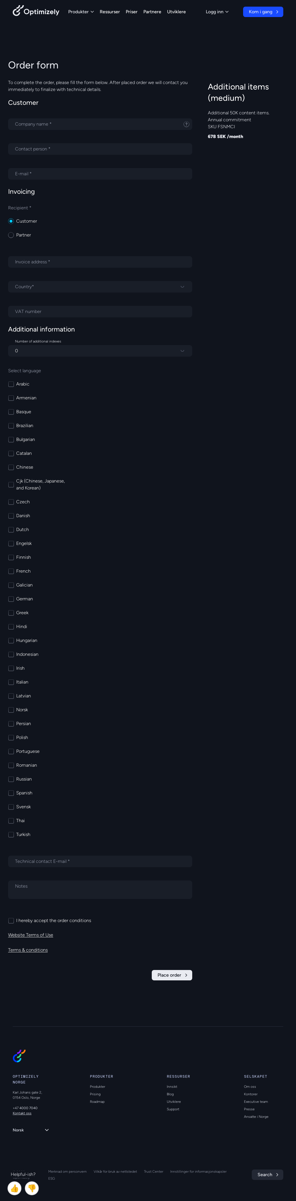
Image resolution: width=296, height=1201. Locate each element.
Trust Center (153, 1172)
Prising (95, 1094)
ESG (51, 1178)
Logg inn (217, 11)
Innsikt (172, 1087)
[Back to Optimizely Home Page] (36, 11)
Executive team (256, 1102)
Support (173, 1109)
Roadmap (97, 1102)
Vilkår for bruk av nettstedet (115, 1172)
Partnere (152, 11)
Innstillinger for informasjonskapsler (198, 1172)
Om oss (250, 1087)
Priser (132, 11)
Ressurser (110, 11)
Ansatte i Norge (256, 1117)
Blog (170, 1094)
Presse (249, 1109)
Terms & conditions (28, 950)
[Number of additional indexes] (100, 351)
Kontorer (251, 1094)
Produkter (81, 11)
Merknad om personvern (67, 1172)
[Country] (100, 287)
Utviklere (176, 11)
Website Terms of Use (30, 935)
